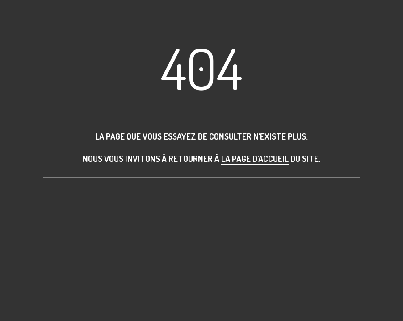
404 (201, 67)
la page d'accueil (255, 158)
